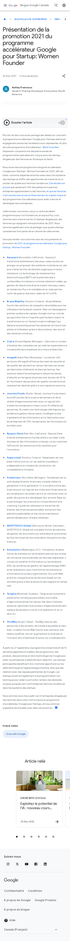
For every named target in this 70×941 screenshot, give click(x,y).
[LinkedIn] (45, 864)
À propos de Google (17, 900)
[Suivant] (65, 19)
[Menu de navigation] (5, 5)
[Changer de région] (31, 930)
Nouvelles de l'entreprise (30, 19)
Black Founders (51, 147)
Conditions (35, 891)
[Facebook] (36, 864)
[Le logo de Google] (11, 880)
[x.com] (17, 864)
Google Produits (45, 900)
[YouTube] (27, 864)
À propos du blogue (17, 909)
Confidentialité (14, 891)
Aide (9, 920)
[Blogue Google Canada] (5, 19)
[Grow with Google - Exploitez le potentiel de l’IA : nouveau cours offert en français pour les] (39, 799)
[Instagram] (8, 864)
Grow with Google (15, 733)
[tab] (16, 836)
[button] (63, 76)
